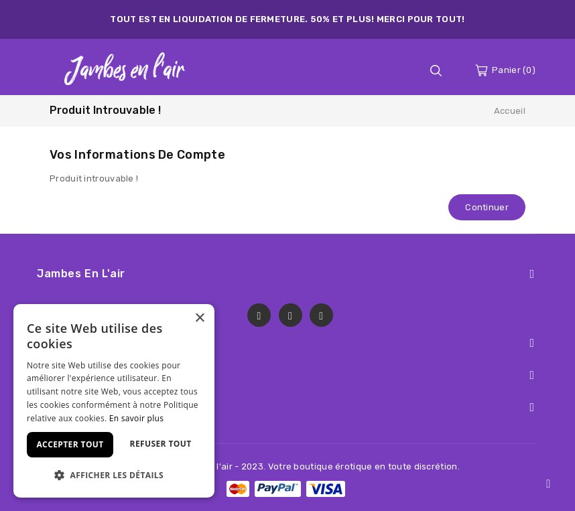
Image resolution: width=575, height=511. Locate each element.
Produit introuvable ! (105, 110)
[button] (114, 475)
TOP (549, 485)
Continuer (487, 207)
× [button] (199, 318)
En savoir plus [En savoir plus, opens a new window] (136, 418)
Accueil (509, 111)
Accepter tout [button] (69, 444)
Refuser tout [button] (161, 443)
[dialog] (113, 401)
